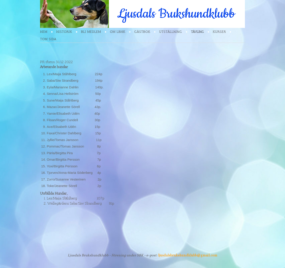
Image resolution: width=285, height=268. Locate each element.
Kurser (219, 32)
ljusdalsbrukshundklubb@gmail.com (187, 255)
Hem (43, 32)
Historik (64, 32)
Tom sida (48, 39)
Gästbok (142, 32)
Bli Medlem (91, 32)
